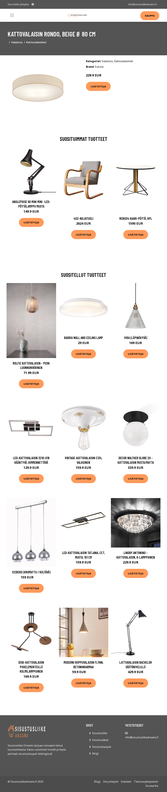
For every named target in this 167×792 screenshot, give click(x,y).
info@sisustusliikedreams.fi (142, 4)
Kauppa (150, 15)
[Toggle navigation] (12, 15)
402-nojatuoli (83, 218)
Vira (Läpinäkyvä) (135, 338)
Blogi (95, 753)
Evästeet (126, 781)
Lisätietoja (98, 86)
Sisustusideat (100, 740)
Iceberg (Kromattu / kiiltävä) (31, 572)
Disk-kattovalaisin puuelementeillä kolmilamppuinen (31, 666)
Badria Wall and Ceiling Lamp (83, 338)
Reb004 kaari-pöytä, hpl (135, 218)
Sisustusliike (99, 733)
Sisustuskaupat (101, 747)
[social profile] (32, 4)
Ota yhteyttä (110, 781)
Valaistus (17, 42)
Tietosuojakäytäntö (146, 781)
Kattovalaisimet (36, 42)
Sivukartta (151, 786)
